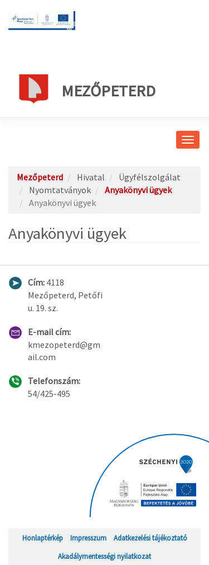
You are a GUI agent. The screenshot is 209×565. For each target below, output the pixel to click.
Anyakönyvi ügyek (138, 189)
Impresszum (88, 537)
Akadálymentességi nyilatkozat (104, 556)
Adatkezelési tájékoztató (150, 537)
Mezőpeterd (86, 88)
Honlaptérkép (42, 537)
